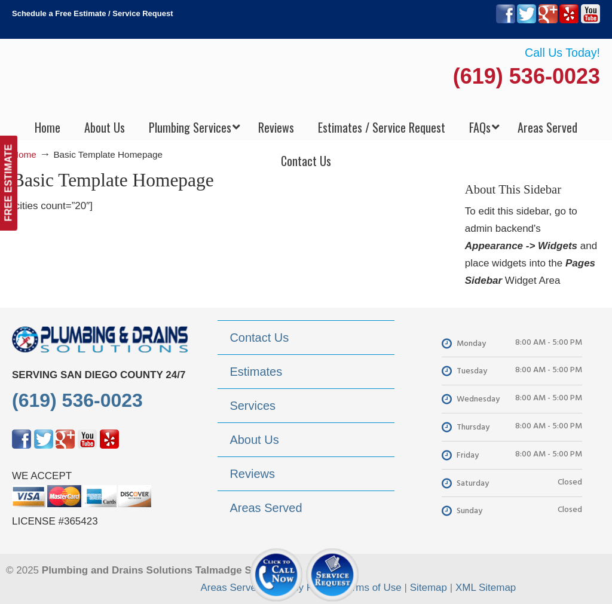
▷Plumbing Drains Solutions (306, 78)
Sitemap (428, 587)
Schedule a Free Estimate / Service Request (92, 13)
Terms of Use (372, 587)
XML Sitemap (485, 587)
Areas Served (231, 587)
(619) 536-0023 (526, 76)
